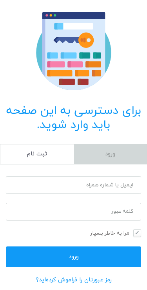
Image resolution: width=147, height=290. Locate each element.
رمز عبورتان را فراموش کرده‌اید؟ (74, 280)
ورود (110, 154)
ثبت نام (37, 154)
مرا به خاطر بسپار (109, 233)
